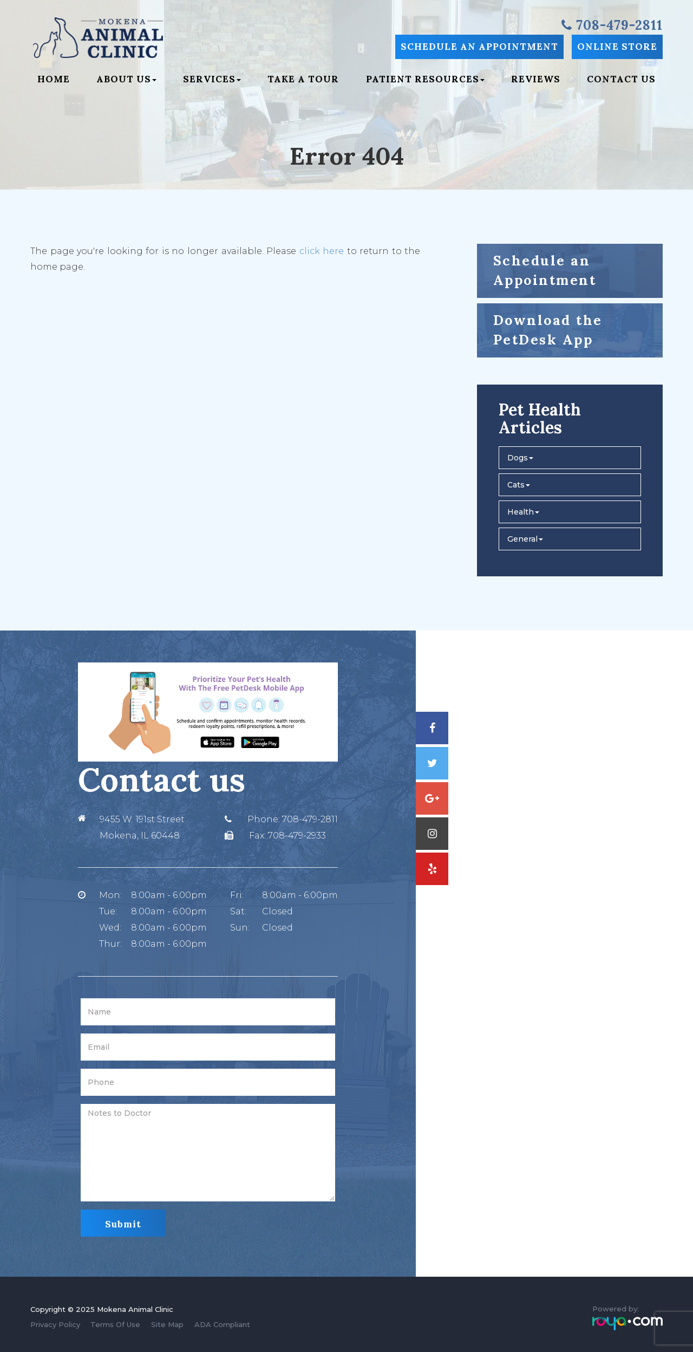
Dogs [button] (520, 458)
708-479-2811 (310, 819)
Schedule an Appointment (479, 47)
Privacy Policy (55, 1324)
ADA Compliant (222, 1324)
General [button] (525, 539)
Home (53, 79)
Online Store (617, 47)
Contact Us (621, 79)
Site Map (167, 1324)
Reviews (535, 79)
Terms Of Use (115, 1324)
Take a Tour (303, 79)
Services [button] (212, 79)
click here (321, 251)
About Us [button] (126, 79)
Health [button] (523, 512)
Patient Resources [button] (425, 79)
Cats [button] (518, 485)
